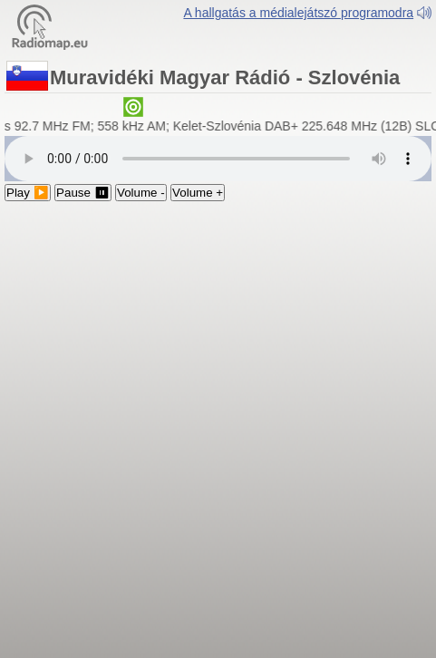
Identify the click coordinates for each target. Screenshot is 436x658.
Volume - (141, 192)
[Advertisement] (218, 428)
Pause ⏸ (83, 192)
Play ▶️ (27, 192)
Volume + (197, 192)
